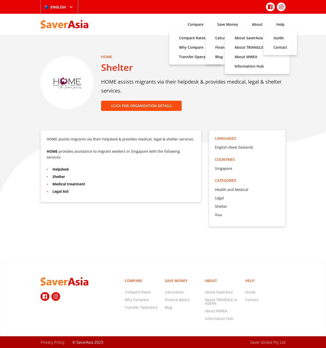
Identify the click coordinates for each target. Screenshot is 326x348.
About (257, 24)
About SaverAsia (219, 292)
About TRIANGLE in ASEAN (221, 301)
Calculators (174, 292)
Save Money (227, 24)
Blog (168, 307)
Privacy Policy (52, 342)
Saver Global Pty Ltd (268, 342)
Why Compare (137, 299)
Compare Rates (138, 292)
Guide (250, 292)
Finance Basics (177, 299)
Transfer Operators (141, 307)
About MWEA (216, 310)
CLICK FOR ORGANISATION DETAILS (141, 105)
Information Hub (219, 318)
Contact (251, 299)
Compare (195, 24)
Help (280, 24)
